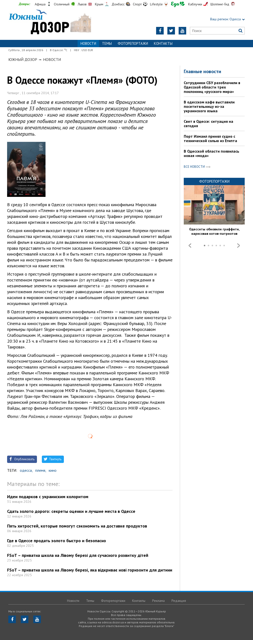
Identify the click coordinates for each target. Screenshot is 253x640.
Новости (52, 59)
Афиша (40, 4)
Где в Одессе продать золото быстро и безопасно (56, 540)
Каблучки (195, 4)
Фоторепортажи (133, 43)
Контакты (163, 43)
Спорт (137, 4)
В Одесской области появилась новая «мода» (211, 153)
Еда (178, 4)
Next (238, 245)
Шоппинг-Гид (219, 4)
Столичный (61, 4)
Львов (82, 4)
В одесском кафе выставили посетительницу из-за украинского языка (209, 106)
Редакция (179, 600)
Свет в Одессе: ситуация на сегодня (208, 123)
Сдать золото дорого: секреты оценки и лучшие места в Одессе (71, 511)
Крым (99, 4)
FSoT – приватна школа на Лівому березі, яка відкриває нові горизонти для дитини (89, 570)
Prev (190, 245)
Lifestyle (156, 4)
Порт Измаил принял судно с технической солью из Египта (210, 138)
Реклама (158, 600)
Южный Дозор (22, 59)
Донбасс (118, 4)
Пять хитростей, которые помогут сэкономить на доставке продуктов (77, 526)
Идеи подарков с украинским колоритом (47, 496)
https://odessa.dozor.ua (49, 22)
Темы (107, 43)
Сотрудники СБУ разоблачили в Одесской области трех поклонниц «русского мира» (212, 87)
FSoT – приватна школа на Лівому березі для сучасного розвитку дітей (77, 555)
